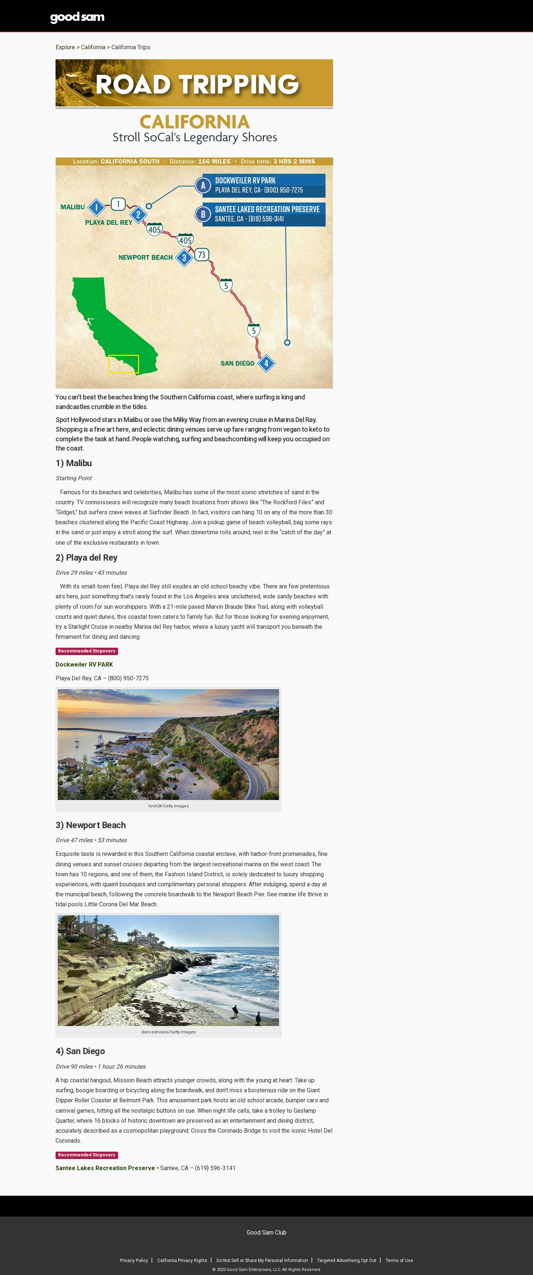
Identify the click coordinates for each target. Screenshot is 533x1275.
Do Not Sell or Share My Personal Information (262, 1260)
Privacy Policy (134, 1260)
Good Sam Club (266, 1232)
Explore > (68, 47)
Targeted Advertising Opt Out (346, 1260)
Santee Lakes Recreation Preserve (105, 1168)
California (94, 47)
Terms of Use (399, 1260)
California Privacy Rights (182, 1260)
